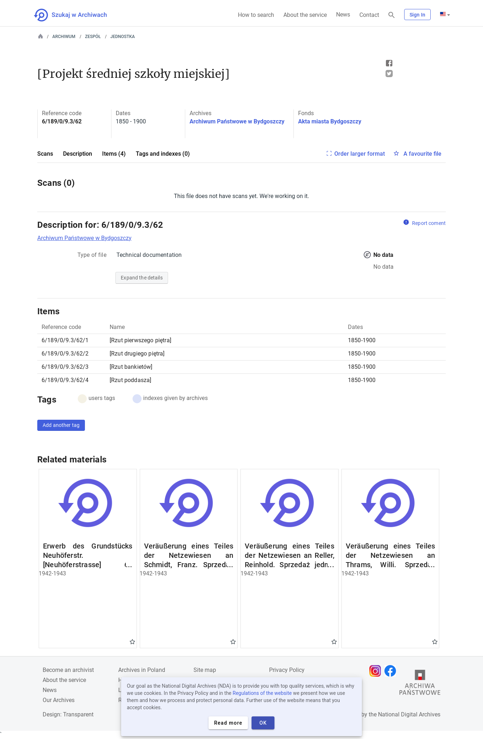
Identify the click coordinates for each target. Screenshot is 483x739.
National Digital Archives (409, 714)
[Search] (392, 15)
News (343, 14)
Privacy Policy (287, 670)
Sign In (417, 15)
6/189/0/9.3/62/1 (65, 340)
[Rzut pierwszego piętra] (140, 340)
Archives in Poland (141, 670)
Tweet (389, 73)
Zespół (93, 36)
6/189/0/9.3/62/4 (65, 380)
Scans (45, 153)
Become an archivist (68, 670)
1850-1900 (362, 340)
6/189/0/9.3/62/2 (65, 353)
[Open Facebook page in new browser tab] (392, 671)
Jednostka (122, 36)
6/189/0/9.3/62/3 (65, 366)
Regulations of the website (262, 693)
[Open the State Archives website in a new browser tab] (420, 684)
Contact (369, 14)
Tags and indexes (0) (163, 153)
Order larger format (359, 153)
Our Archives (59, 700)
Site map (204, 670)
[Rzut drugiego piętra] (137, 353)
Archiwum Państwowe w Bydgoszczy (237, 121)
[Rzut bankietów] (131, 366)
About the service (305, 14)
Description (77, 153)
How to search (256, 14)
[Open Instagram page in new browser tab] (376, 671)
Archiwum (63, 36)
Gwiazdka (132, 641)
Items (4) (114, 153)
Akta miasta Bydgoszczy (329, 121)
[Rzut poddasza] (130, 380)
